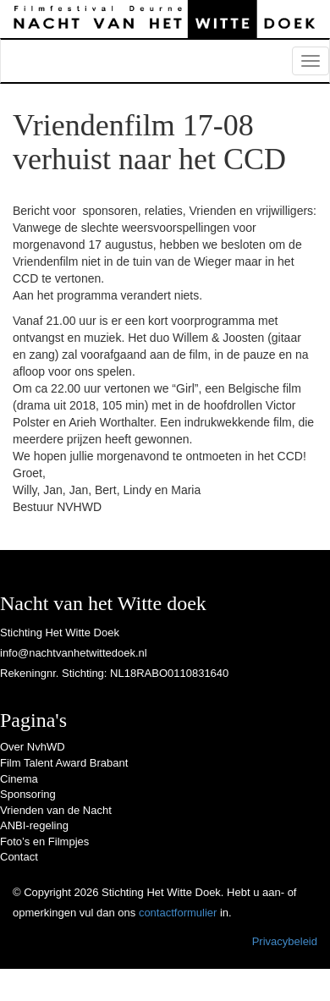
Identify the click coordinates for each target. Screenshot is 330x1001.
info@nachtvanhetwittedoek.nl (73, 652)
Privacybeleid (284, 941)
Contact (19, 856)
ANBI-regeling (34, 825)
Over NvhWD (32, 746)
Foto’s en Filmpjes (44, 841)
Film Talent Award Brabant (64, 762)
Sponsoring (28, 794)
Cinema (19, 779)
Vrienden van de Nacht (56, 810)
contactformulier (178, 912)
